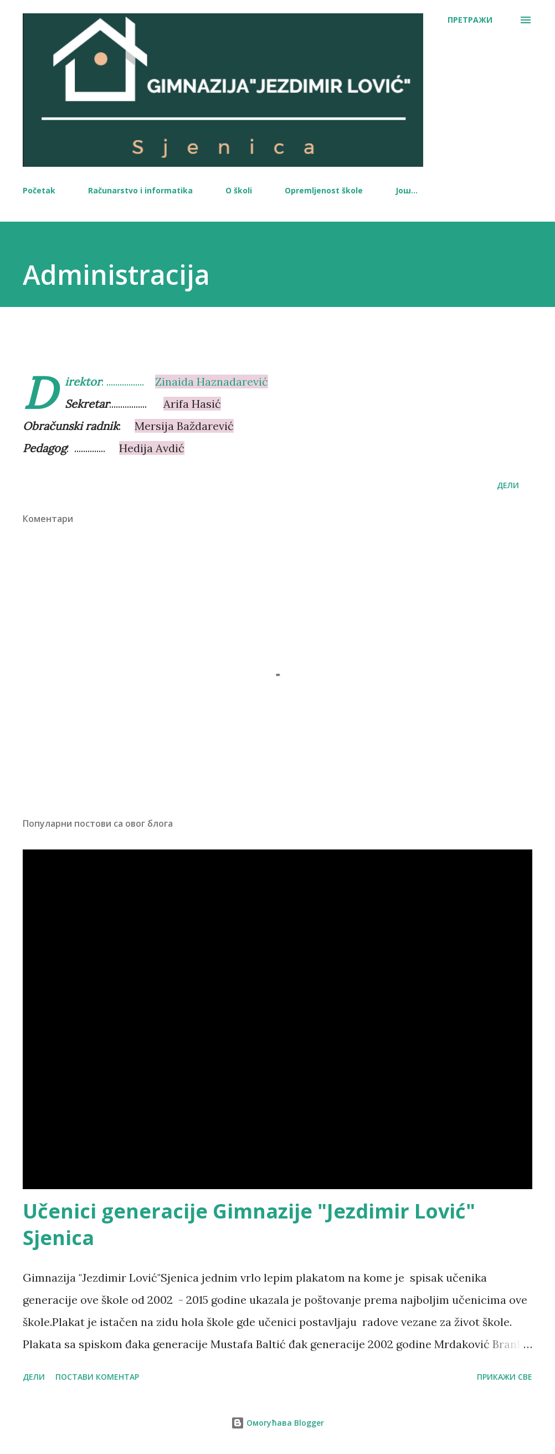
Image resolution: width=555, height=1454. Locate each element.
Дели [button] (508, 485)
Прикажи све (504, 1376)
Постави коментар (97, 1376)
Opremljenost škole (324, 190)
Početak (39, 190)
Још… (406, 190)
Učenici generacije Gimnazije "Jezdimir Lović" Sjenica (249, 1224)
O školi (238, 190)
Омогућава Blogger (277, 1422)
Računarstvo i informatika (140, 190)
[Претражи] (470, 20)
